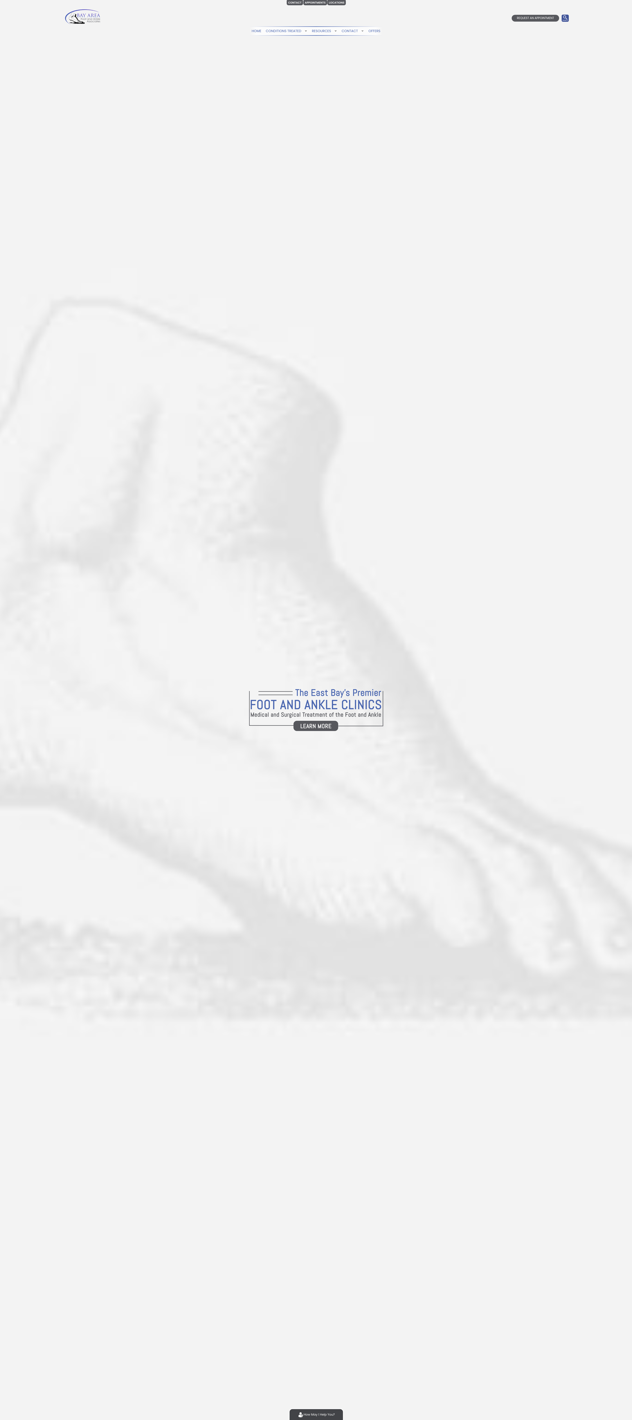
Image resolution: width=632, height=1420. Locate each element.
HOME (255, 31)
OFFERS (375, 31)
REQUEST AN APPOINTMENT (535, 18)
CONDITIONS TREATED (283, 31)
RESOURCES (322, 31)
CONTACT (350, 31)
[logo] (82, 17)
